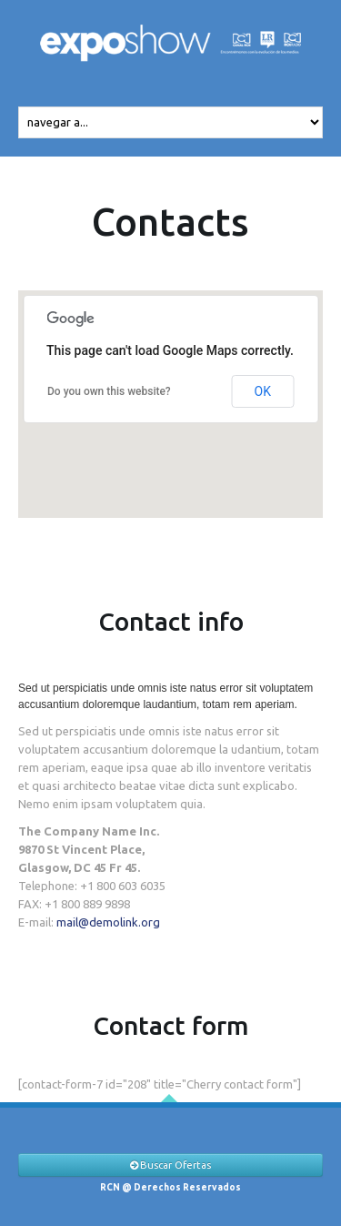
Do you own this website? (109, 391)
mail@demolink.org (108, 922)
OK (263, 391)
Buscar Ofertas (171, 1165)
